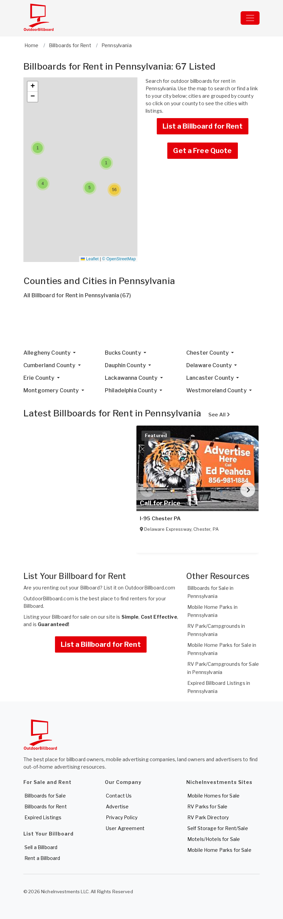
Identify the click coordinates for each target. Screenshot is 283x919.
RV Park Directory (208, 817)
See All (219, 415)
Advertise (117, 806)
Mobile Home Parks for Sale (219, 850)
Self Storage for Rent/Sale (217, 828)
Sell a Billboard (40, 847)
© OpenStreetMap (119, 259)
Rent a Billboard (42, 858)
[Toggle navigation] (250, 18)
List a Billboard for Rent (203, 126)
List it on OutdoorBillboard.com (139, 587)
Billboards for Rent (45, 806)
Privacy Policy (121, 817)
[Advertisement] (141, 327)
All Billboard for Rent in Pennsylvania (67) (77, 295)
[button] (37, 148)
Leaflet (89, 259)
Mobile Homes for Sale (213, 796)
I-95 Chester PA (160, 518)
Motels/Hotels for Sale (213, 839)
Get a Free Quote (202, 151)
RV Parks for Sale (207, 806)
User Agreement (125, 828)
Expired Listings (42, 817)
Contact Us (119, 796)
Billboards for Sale (45, 796)
